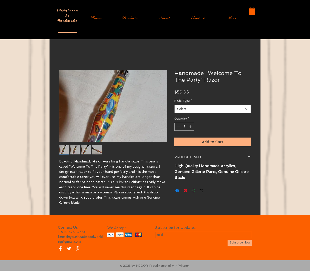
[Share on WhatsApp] (193, 190)
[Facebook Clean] (60, 248)
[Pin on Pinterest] (185, 190)
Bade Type (183, 101)
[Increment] (191, 126)
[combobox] (212, 109)
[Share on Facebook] (177, 190)
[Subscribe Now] (240, 243)
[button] (252, 11)
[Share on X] (201, 190)
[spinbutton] (184, 126)
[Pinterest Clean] (77, 248)
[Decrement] (177, 126)
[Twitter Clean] (69, 248)
